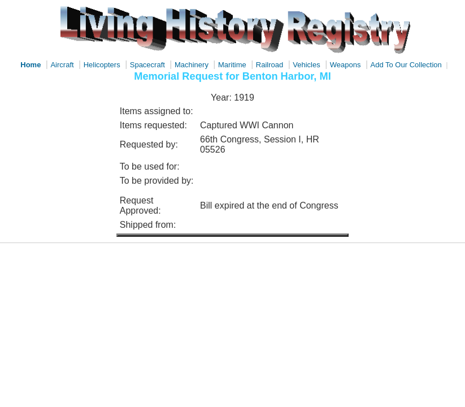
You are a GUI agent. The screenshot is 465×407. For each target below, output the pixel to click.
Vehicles (306, 64)
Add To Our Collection (406, 64)
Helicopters (102, 64)
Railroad (269, 64)
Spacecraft (147, 64)
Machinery (191, 64)
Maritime (232, 64)
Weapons (345, 64)
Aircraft (61, 64)
